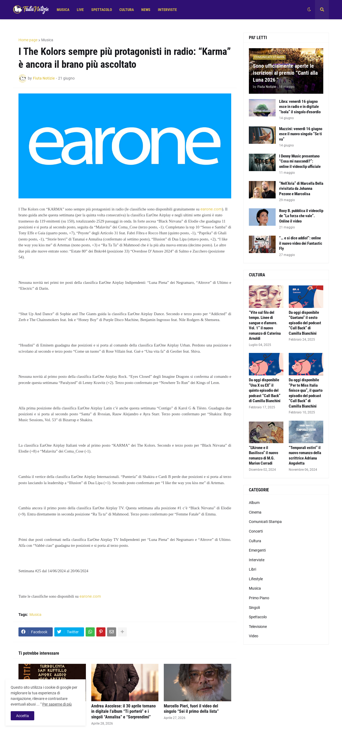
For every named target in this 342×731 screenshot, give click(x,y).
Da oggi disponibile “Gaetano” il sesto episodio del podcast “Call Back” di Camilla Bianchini (305, 323)
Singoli (254, 607)
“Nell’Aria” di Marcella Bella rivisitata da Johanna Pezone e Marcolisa (301, 188)
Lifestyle (256, 579)
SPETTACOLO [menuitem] (101, 9)
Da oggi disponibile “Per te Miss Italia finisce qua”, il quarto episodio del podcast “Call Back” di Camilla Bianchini (305, 393)
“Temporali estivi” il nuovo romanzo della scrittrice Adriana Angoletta (305, 455)
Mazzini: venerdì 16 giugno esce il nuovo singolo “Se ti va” (300, 134)
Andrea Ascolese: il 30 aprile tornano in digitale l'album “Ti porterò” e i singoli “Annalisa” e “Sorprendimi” (123, 711)
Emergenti (257, 550)
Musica (47, 40)
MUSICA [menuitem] (63, 9)
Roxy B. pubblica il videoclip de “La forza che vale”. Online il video (301, 216)
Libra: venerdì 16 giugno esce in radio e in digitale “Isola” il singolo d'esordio (300, 106)
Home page (27, 40)
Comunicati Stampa (265, 521)
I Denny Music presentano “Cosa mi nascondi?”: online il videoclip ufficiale (300, 161)
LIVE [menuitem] (80, 9)
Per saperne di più (57, 704)
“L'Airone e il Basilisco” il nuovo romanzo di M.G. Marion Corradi (263, 455)
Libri (252, 569)
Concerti (256, 531)
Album (254, 502)
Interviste (256, 560)
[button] (309, 9)
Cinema (255, 512)
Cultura (255, 541)
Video (253, 636)
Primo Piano (259, 598)
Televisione (258, 626)
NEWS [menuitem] (145, 9)
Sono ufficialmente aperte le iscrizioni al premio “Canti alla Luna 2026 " (285, 73)
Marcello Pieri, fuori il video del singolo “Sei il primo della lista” (191, 708)
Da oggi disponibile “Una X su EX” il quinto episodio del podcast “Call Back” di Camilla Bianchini (264, 390)
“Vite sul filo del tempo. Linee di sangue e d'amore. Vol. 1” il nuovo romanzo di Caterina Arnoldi (265, 325)
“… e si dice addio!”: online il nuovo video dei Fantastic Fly (300, 243)
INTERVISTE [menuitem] (167, 9)
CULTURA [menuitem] (126, 9)
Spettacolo (258, 617)
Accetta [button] (22, 716)
